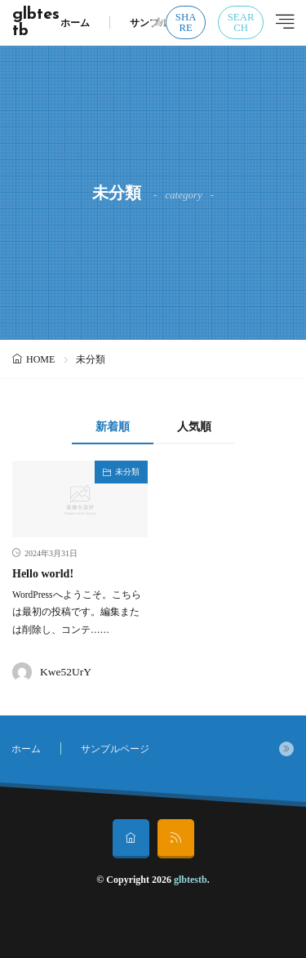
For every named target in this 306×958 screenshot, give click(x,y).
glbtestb (36, 23)
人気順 (194, 427)
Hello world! (42, 574)
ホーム (75, 23)
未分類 (127, 471)
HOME (40, 359)
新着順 (112, 427)
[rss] (175, 838)
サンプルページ (164, 23)
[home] (131, 838)
